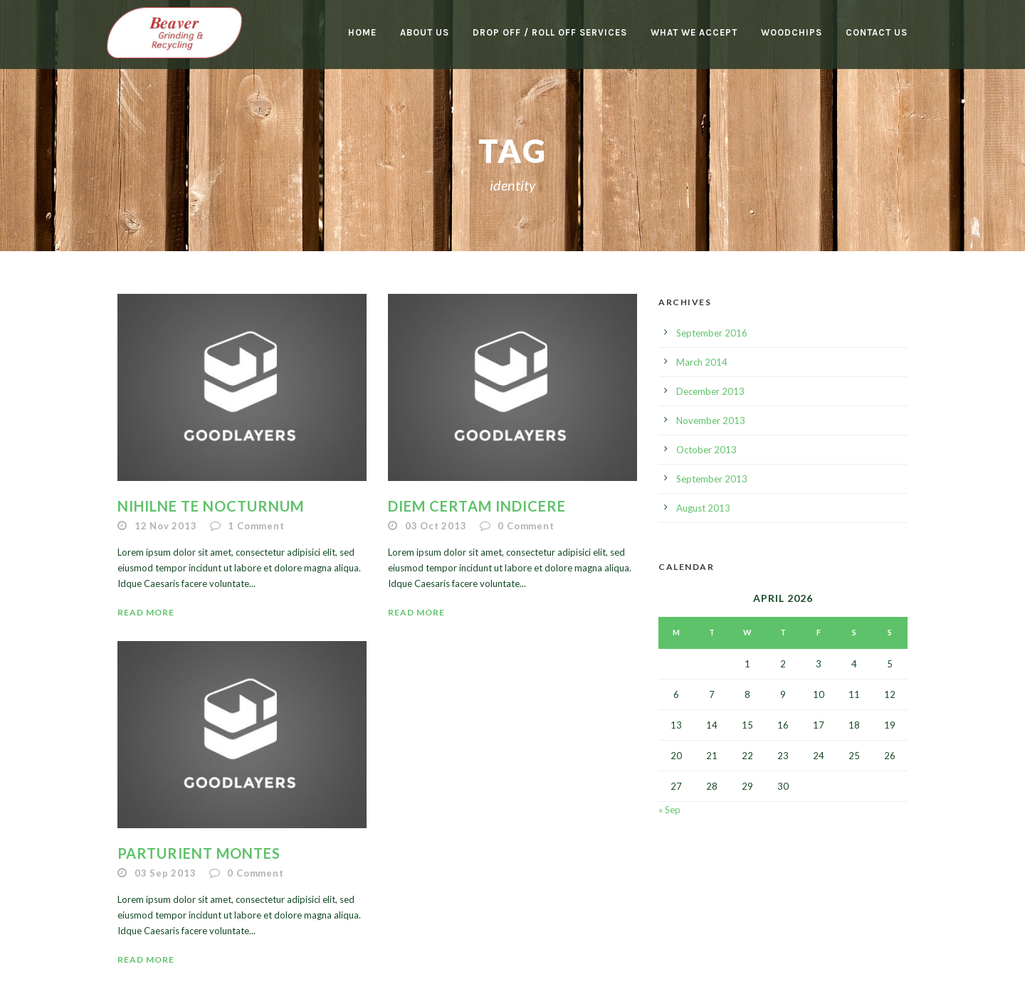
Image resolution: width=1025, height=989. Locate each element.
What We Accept (694, 32)
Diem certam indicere (477, 505)
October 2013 (706, 449)
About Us (424, 32)
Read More (145, 612)
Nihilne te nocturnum (210, 505)
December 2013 (710, 391)
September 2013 (711, 479)
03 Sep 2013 (165, 873)
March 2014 (701, 362)
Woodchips (791, 32)
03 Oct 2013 (436, 525)
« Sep (669, 809)
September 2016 (711, 333)
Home (362, 32)
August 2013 (703, 508)
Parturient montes (198, 853)
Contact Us (877, 32)
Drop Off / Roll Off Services (550, 32)
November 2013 (710, 420)
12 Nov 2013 (166, 525)
